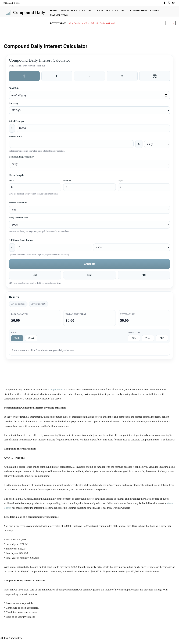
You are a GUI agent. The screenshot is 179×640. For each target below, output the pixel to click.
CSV (35, 275)
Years (11, 180)
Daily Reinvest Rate (18, 217)
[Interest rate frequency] (157, 144)
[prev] (168, 23)
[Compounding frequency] (89, 164)
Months (67, 180)
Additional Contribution (21, 240)
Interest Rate (15, 136)
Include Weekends (18, 202)
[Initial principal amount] (93, 128)
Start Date (14, 88)
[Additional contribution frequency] (131, 247)
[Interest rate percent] (71, 144)
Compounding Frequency (21, 156)
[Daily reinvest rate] (89, 225)
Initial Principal (16, 121)
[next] (173, 23)
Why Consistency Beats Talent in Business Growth (92, 23)
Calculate (89, 263)
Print (89, 275)
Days (120, 180)
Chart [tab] (31, 338)
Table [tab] (17, 338)
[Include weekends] (89, 210)
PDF (144, 275)
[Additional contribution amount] (54, 247)
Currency (13, 103)
